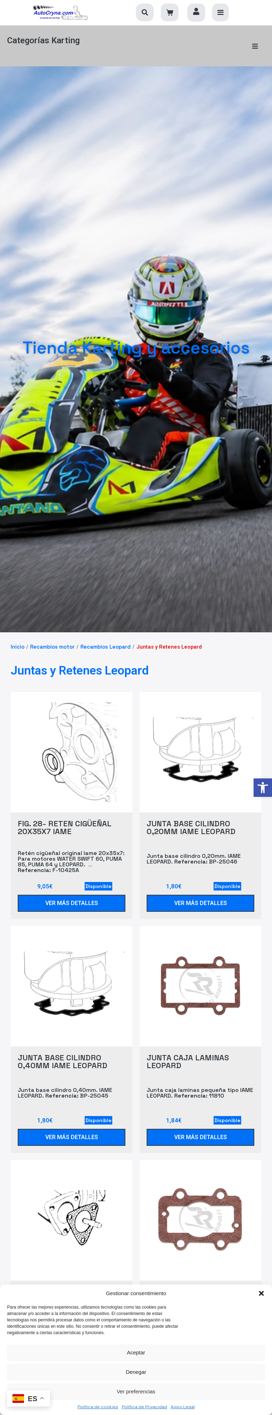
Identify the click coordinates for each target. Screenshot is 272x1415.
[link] (263, 787)
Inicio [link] (17, 640)
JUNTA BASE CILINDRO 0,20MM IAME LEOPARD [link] (191, 820)
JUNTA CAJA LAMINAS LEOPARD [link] (188, 1054)
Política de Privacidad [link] (144, 1407)
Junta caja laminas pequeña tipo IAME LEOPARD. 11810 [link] (200, 1086)
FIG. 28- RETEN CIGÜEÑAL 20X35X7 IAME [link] (64, 820)
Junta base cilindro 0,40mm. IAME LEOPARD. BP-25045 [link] (65, 1086)
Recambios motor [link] (52, 640)
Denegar (136, 1372)
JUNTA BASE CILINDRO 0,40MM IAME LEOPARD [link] (62, 1054)
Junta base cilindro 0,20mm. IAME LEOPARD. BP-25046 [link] (194, 852)
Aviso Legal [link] (183, 1407)
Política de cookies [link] (98, 1407)
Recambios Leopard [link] (105, 640)
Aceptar (136, 1352)
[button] (261, 1293)
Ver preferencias (136, 1391)
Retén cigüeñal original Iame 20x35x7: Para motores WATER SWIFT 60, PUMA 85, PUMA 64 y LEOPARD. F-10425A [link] (71, 855)
